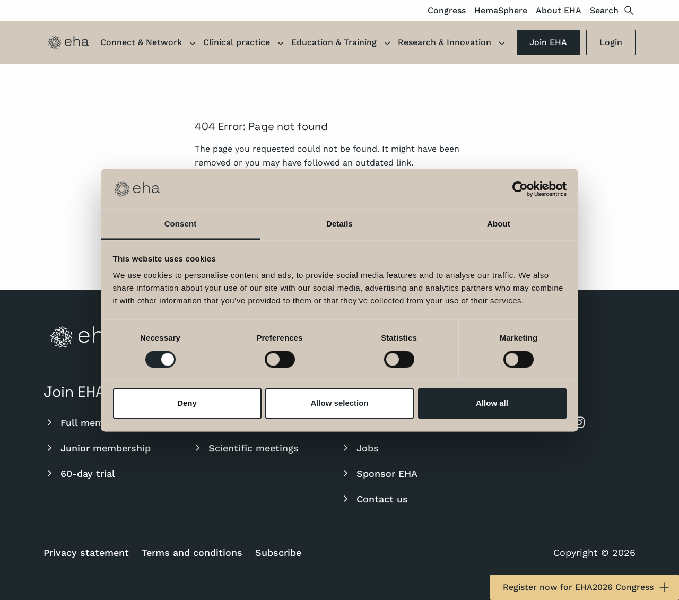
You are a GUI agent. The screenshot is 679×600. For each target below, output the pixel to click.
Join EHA (548, 42)
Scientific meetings (245, 447)
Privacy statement (86, 552)
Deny (187, 403)
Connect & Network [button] (149, 43)
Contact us (374, 498)
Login (610, 42)
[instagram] (578, 422)
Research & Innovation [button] (453, 43)
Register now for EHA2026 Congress (587, 587)
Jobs (359, 447)
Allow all (492, 403)
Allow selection (339, 403)
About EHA (558, 10)
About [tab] (498, 224)
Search (613, 10)
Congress (447, 10)
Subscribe (278, 552)
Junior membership (97, 447)
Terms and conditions (192, 552)
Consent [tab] (180, 224)
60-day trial (79, 473)
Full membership (90, 422)
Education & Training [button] (342, 43)
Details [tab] (339, 224)
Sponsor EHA (378, 473)
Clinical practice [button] (245, 43)
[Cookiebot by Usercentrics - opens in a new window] (520, 189)
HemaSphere (500, 10)
